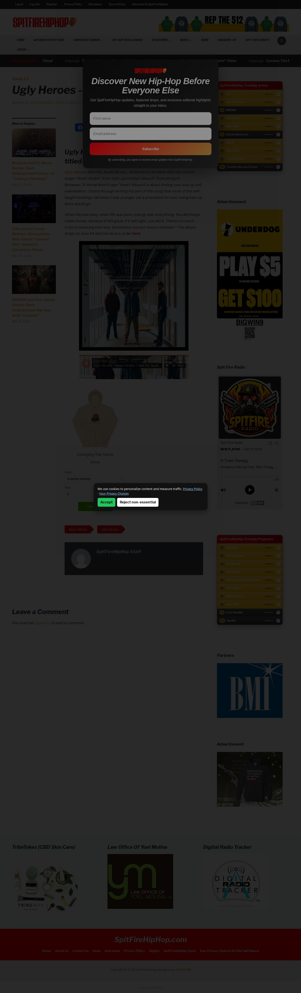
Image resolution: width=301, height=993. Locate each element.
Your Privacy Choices (114, 493)
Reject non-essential (138, 502)
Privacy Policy (192, 489)
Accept (106, 502)
